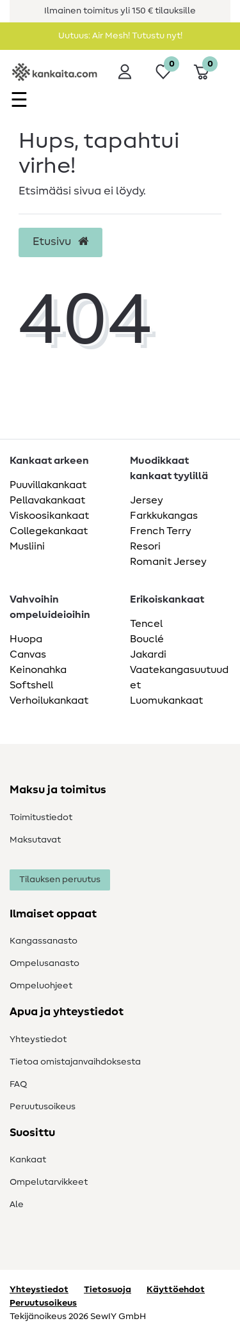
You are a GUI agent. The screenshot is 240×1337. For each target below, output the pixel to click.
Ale (17, 1204)
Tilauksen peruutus (59, 879)
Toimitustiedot (41, 817)
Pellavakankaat (47, 500)
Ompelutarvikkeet (49, 1182)
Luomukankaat (166, 700)
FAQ (18, 1084)
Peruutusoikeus (43, 1106)
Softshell (31, 685)
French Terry (160, 531)
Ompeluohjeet (41, 985)
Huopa (26, 639)
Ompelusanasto (44, 963)
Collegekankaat (49, 531)
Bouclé (147, 639)
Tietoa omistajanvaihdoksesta (75, 1061)
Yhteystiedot (38, 1039)
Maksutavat (35, 839)
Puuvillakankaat (48, 485)
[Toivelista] (163, 71)
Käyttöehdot (176, 1289)
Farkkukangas (164, 515)
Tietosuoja (107, 1289)
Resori (145, 546)
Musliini (27, 546)
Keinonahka (38, 670)
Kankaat (28, 1159)
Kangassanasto (43, 941)
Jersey (146, 500)
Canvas (28, 654)
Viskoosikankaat (49, 515)
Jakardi (148, 654)
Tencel (146, 624)
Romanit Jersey (168, 562)
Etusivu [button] (60, 242)
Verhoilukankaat (49, 700)
